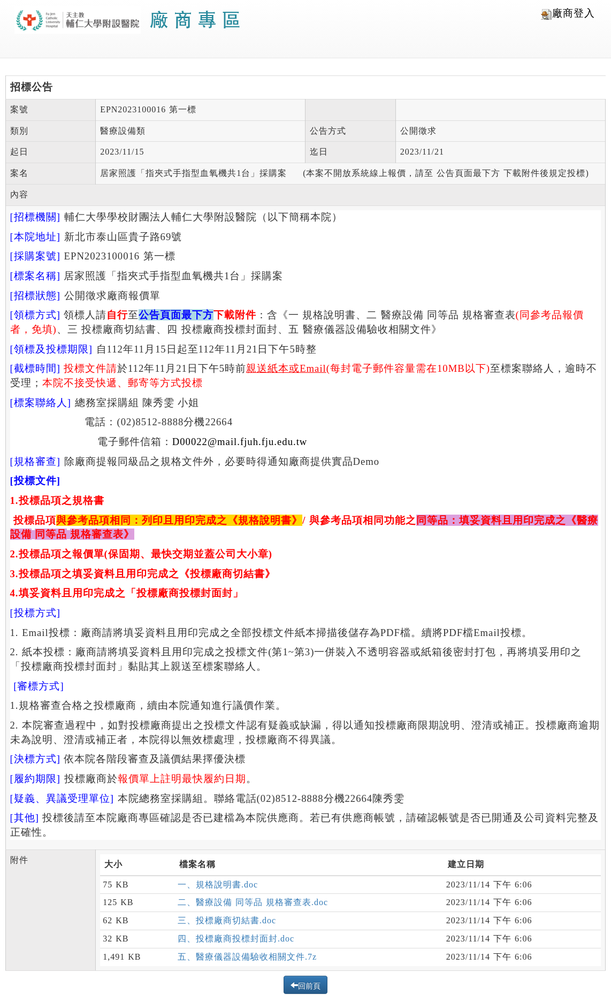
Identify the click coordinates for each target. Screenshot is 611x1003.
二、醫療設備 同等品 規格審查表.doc (253, 902)
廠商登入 (568, 13)
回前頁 (309, 985)
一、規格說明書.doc (218, 884)
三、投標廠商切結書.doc (227, 920)
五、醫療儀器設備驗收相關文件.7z (247, 956)
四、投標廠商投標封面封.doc (236, 938)
